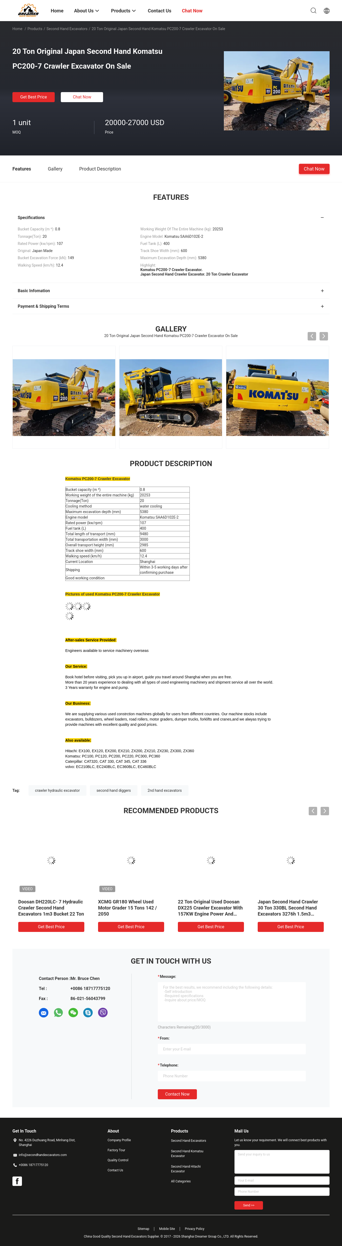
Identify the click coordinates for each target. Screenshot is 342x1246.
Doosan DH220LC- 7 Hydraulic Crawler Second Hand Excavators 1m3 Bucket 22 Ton (51, 908)
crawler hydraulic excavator (57, 790)
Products (34, 29)
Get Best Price (33, 97)
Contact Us (115, 1170)
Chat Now (82, 97)
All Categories (181, 1181)
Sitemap (143, 1229)
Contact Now (177, 1094)
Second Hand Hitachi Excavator (186, 1169)
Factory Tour (116, 1150)
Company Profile (119, 1140)
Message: (168, 976)
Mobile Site (167, 1229)
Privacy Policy (194, 1229)
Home (17, 29)
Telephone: (169, 1065)
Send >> (248, 1205)
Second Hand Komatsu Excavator (187, 1153)
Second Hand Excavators (67, 29)
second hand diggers (113, 790)
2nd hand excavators (165, 790)
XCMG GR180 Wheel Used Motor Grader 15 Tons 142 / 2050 (127, 908)
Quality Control (118, 1160)
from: (164, 1038)
